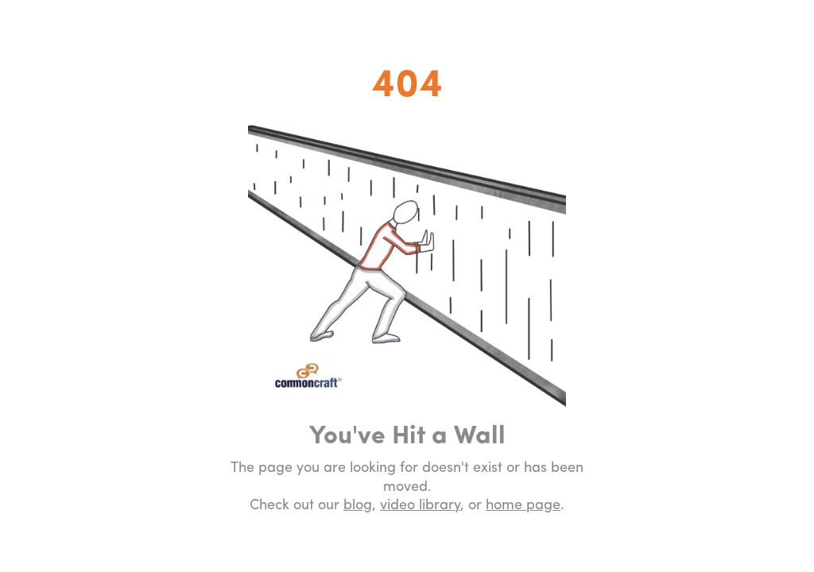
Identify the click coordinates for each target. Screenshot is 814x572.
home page (523, 505)
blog (357, 505)
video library (420, 505)
